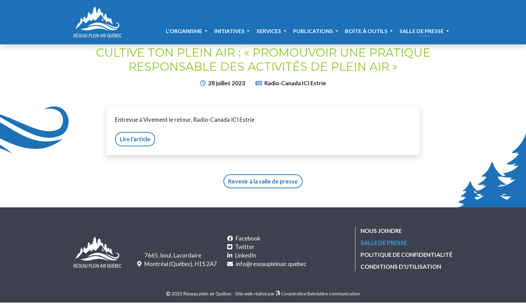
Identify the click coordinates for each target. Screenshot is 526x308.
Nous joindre (381, 230)
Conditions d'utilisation (401, 266)
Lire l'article (135, 139)
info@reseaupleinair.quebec (271, 263)
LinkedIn (245, 255)
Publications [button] (313, 31)
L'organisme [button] (184, 31)
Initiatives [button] (230, 31)
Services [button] (269, 31)
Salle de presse (384, 242)
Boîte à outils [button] (367, 31)
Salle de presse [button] (422, 31)
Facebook (248, 238)
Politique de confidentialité (406, 254)
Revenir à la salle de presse (263, 181)
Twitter (244, 246)
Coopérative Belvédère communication (320, 293)
